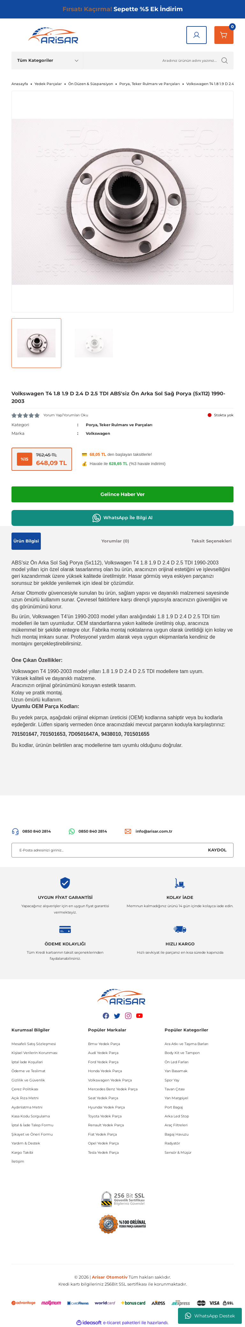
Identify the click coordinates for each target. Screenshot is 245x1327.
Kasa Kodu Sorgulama (30, 1116)
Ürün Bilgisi (26, 540)
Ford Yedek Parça (103, 1061)
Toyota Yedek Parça (105, 1116)
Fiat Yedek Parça (102, 1134)
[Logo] (54, 35)
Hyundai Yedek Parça (106, 1107)
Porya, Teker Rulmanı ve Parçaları (123, 424)
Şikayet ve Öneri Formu (32, 1134)
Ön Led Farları (177, 1061)
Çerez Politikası (24, 1089)
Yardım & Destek (25, 1143)
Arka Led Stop (177, 1116)
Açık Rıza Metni (25, 1098)
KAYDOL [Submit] (217, 849)
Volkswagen (99, 433)
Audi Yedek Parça (103, 1053)
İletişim (17, 1161)
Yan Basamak (176, 1071)
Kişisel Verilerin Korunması (34, 1053)
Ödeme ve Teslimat (28, 1071)
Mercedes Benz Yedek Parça (112, 1089)
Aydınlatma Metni (26, 1107)
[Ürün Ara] (158, 60)
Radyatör (172, 1143)
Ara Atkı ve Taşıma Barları (186, 1044)
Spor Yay (172, 1080)
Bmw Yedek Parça (104, 1044)
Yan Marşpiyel (176, 1098)
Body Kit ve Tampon (182, 1053)
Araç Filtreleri (176, 1125)
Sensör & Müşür (178, 1152)
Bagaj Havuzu (177, 1134)
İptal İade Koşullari (27, 1061)
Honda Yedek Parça (105, 1071)
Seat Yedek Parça (103, 1098)
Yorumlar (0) (115, 540)
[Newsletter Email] (122, 850)
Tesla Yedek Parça (103, 1152)
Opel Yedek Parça (103, 1143)
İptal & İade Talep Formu (32, 1125)
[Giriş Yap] (196, 35)
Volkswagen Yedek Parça (110, 1080)
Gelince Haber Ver (123, 494)
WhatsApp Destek (210, 1315)
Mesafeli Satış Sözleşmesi (33, 1044)
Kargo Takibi (22, 1152)
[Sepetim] (224, 35)
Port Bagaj (174, 1107)
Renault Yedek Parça (106, 1125)
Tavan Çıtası (175, 1089)
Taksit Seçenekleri (211, 540)
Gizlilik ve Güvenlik (28, 1080)
